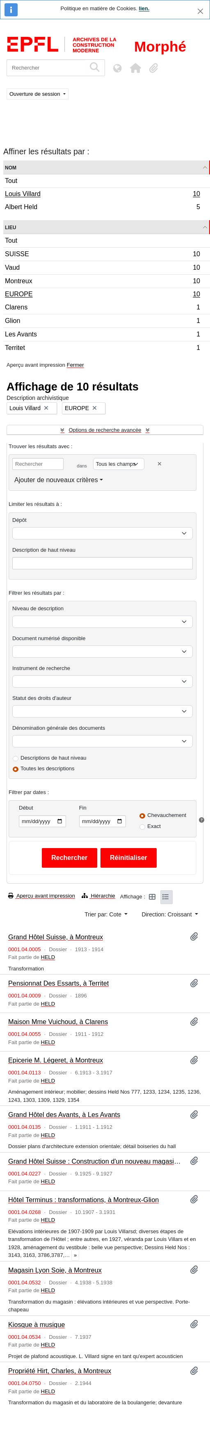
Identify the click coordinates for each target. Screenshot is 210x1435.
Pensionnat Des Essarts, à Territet (58, 983)
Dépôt (19, 520)
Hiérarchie (98, 896)
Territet (102, 348)
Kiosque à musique (36, 1324)
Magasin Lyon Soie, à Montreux (55, 1270)
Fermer (75, 365)
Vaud (102, 269)
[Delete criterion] (160, 464)
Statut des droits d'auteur (41, 698)
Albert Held (102, 208)
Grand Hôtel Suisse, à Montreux (55, 937)
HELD (48, 957)
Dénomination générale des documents (58, 728)
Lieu (10, 227)
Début (26, 808)
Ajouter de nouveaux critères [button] (56, 479)
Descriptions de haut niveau (53, 758)
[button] (135, 68)
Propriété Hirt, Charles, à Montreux (59, 1370)
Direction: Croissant (167, 914)
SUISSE (102, 255)
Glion (102, 322)
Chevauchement (166, 815)
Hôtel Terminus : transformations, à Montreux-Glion (83, 1199)
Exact (154, 826)
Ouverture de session (35, 94)
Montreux (102, 282)
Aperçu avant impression (41, 896)
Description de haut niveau (43, 550)
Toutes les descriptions (48, 768)
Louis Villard (102, 195)
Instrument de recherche (41, 668)
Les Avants (102, 335)
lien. (144, 8)
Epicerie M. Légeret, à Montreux (55, 1060)
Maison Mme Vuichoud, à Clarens (58, 1021)
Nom (10, 167)
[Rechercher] (46, 67)
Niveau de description (38, 608)
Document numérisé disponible (48, 638)
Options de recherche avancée (104, 430)
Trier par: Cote (103, 914)
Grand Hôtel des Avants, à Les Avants (64, 1114)
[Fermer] (200, 11)
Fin (83, 808)
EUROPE (102, 295)
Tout (11, 180)
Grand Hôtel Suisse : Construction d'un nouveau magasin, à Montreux (95, 1161)
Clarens (102, 308)
